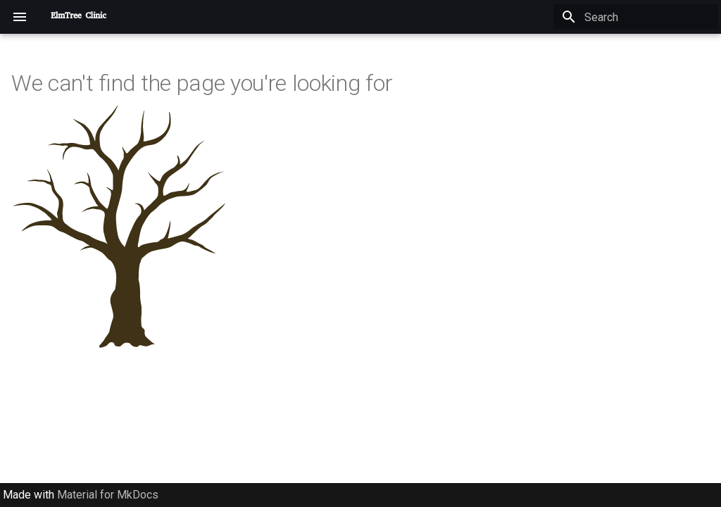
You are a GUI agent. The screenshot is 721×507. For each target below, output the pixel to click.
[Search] (635, 17)
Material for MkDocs (107, 494)
